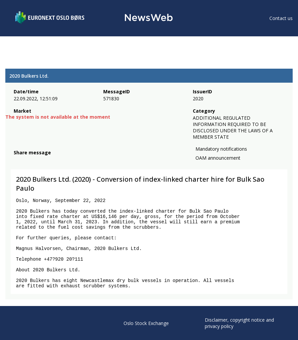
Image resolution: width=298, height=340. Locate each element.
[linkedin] (40, 161)
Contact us (281, 18)
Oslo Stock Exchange (146, 323)
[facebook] (17, 161)
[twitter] (28, 160)
